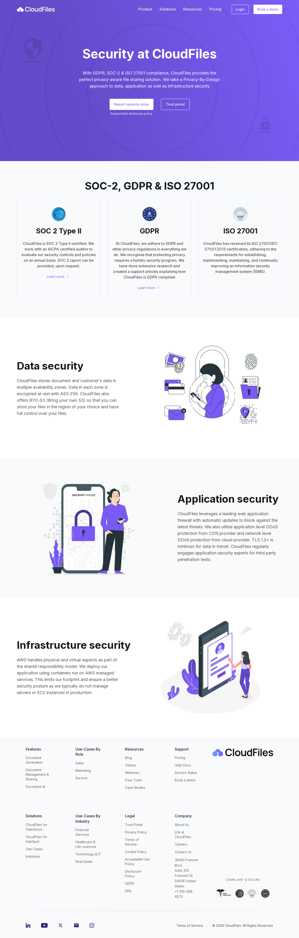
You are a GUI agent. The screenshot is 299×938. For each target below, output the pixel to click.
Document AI (35, 787)
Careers (181, 844)
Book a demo (267, 9)
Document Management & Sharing (37, 774)
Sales (79, 763)
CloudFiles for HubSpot (36, 839)
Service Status (186, 773)
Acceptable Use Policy (137, 861)
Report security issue (131, 104)
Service (81, 778)
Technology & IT (88, 854)
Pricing (180, 758)
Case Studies (135, 788)
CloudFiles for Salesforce (36, 827)
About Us (182, 825)
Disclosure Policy (133, 873)
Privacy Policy (136, 832)
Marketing (83, 770)
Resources (192, 9)
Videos (130, 765)
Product (145, 9)
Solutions (168, 9)
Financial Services (82, 832)
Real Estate (84, 862)
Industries (33, 856)
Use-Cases (34, 849)
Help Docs (183, 765)
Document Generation (34, 760)
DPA (128, 891)
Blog (128, 758)
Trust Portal (133, 825)
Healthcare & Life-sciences (85, 844)
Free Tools (133, 780)
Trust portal (175, 104)
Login (240, 9)
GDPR (129, 883)
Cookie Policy (135, 852)
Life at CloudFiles (183, 834)
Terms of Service (132, 842)
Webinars (132, 773)
